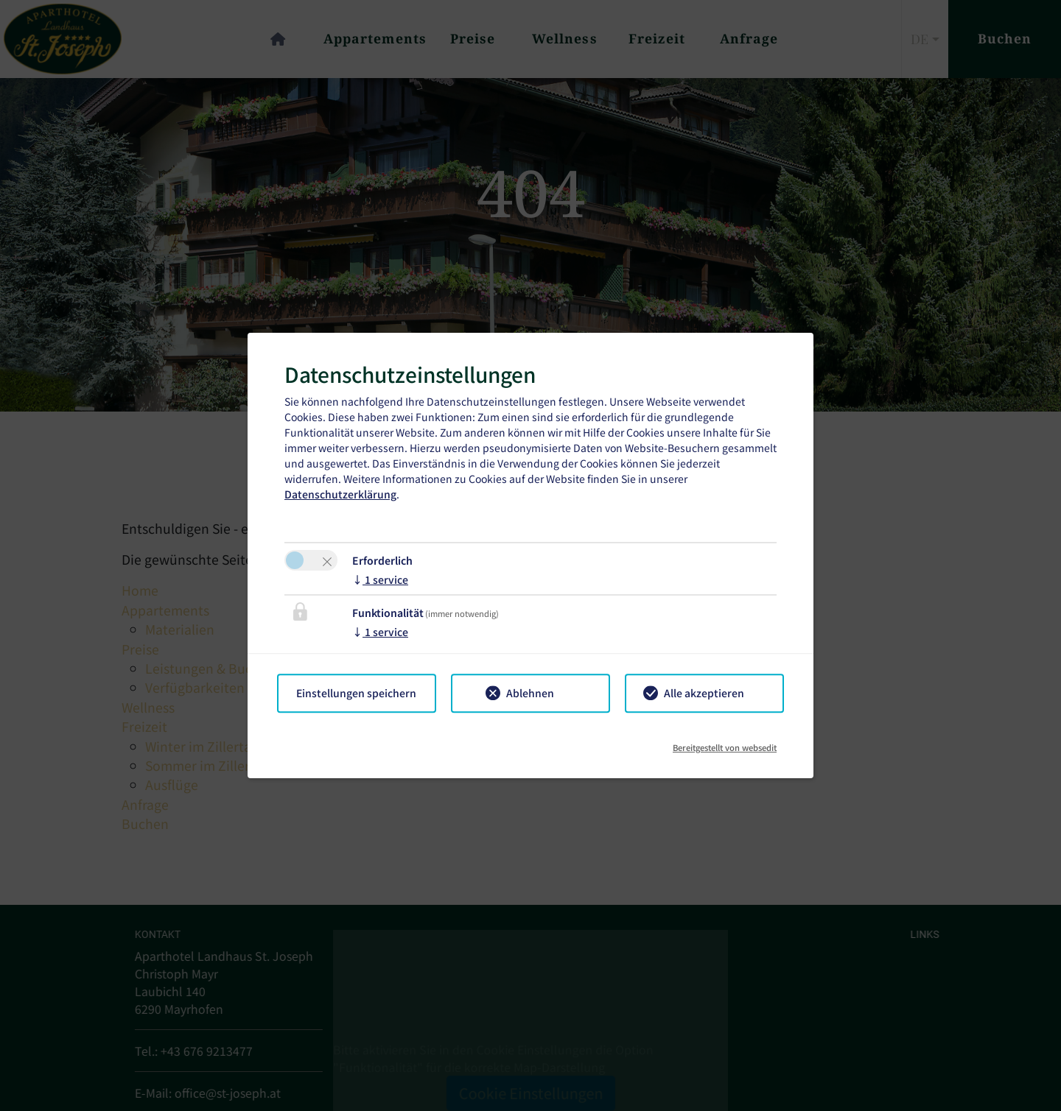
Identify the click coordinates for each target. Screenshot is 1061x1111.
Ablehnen (530, 692)
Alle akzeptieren (704, 692)
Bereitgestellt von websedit (725, 742)
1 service (380, 579)
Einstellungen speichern (356, 692)
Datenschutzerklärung (340, 494)
